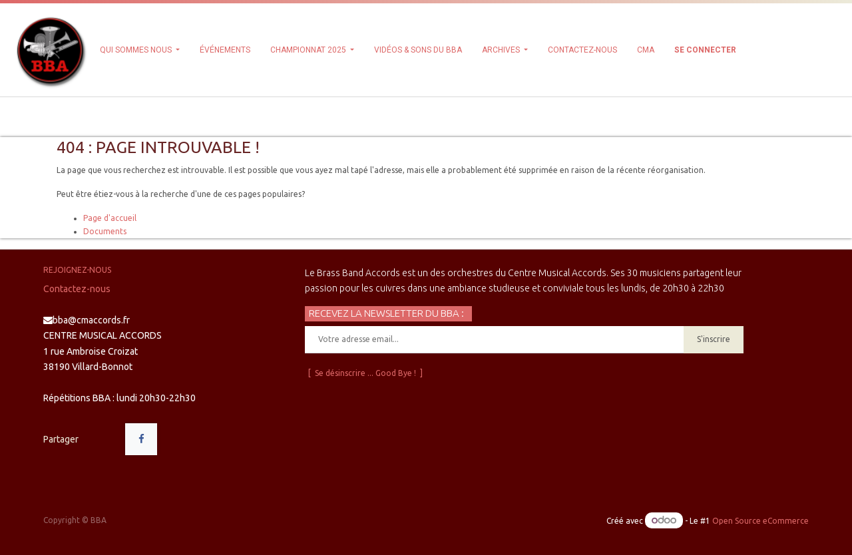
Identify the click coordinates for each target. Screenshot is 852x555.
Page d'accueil (109, 218)
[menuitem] (225, 50)
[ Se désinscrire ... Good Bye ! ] (365, 373)
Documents (104, 231)
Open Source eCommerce (760, 520)
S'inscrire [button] (713, 339)
